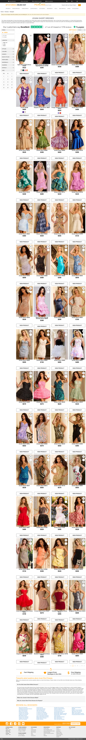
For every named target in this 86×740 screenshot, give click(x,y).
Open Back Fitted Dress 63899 (24, 65)
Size (3, 70)
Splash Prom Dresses (76, 707)
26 (3, 87)
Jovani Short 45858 (59, 317)
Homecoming (33, 729)
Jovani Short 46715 (59, 485)
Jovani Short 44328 (77, 654)
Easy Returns (24, 1)
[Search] (79, 5)
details (4, 67)
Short (4, 45)
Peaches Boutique (72, 738)
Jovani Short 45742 (77, 107)
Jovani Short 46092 (41, 444)
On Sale (5, 35)
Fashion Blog (46, 728)
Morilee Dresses (39, 719)
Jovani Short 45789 (77, 234)
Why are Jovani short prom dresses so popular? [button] (29, 700)
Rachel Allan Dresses (58, 712)
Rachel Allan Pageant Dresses (60, 713)
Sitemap (45, 735)
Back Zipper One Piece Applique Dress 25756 (41, 65)
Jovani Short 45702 (24, 150)
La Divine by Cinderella (41, 712)
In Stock (5, 37)
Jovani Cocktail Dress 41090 (59, 64)
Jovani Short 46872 (41, 485)
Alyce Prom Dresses (23, 707)
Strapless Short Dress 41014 (77, 611)
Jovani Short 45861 (77, 360)
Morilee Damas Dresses (41, 718)
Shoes (32, 734)
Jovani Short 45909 (41, 402)
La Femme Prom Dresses (41, 713)
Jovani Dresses (39, 707)
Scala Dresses (57, 715)
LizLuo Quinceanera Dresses (42, 715)
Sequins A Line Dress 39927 (42, 107)
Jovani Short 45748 (77, 192)
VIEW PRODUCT (24, 73)
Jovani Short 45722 (24, 192)
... (79, 32)
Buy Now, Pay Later (37, 1)
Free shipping (49, 1)
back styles (5, 56)
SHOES (68, 8)
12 (11, 79)
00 (7, 73)
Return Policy (58, 732)
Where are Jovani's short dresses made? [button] (27, 697)
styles (4, 48)
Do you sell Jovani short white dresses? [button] (27, 684)
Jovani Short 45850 (24, 360)
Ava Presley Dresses (23, 709)
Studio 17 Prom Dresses (77, 709)
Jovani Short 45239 (77, 569)
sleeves (4, 65)
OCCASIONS (42, 8)
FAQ (44, 734)
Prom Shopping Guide (48, 729)
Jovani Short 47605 (77, 527)
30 (11, 87)
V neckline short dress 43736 (59, 654)
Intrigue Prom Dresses (23, 718)
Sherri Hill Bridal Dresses (59, 716)
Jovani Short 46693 (77, 485)
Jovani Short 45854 (77, 317)
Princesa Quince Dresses (59, 711)
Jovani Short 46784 (77, 64)
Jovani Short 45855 (41, 360)
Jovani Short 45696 (41, 150)
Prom (32, 728)
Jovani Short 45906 (24, 402)
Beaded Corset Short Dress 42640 (42, 654)
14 (3, 81)
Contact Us (58, 729)
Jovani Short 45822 (41, 234)
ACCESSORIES (75, 8)
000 (4, 73)
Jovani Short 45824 (24, 234)
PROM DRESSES (16, 8)
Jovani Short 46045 (59, 402)
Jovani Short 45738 (77, 150)
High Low (5, 42)
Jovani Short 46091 (24, 444)
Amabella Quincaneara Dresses (25, 708)
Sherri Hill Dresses (58, 718)
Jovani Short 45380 (41, 569)
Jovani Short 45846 (24, 317)
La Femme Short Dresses (41, 714)
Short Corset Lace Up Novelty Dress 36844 (42, 318)
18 (11, 81)
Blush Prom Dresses (23, 711)
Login (70, 728)
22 (7, 84)
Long (4, 44)
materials (5, 62)
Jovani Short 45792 (59, 234)
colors (4, 51)
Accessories (33, 735)
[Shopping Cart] (72, 1)
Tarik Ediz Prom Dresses (77, 711)
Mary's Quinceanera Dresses (42, 716)
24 (11, 84)
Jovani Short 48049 (24, 569)
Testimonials (58, 735)
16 (7, 81)
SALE (55, 8)
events (4, 54)
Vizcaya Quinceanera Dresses (78, 714)
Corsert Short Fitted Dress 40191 (59, 611)
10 (7, 79)
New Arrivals (62, 8)
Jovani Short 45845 (77, 275)
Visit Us (57, 728)
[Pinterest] (19, 723)
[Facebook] (11, 723)
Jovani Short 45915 (77, 402)
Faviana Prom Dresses (23, 716)
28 (7, 87)
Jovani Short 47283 (41, 527)
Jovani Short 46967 (24, 527)
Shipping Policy (59, 733)
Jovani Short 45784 (24, 275)
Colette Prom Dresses (23, 714)
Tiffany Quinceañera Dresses (78, 713)
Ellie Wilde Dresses (23, 715)
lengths (4, 40)
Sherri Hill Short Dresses (59, 719)
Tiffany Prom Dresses (76, 712)
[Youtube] (23, 723)
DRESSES (8, 8)
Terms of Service (59, 734)
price (3, 30)
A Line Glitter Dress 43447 (41, 611)
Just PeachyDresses (40, 709)
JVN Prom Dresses (40, 711)
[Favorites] (67, 1)
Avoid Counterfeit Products (49, 733)
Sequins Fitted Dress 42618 (24, 654)
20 (3, 84)
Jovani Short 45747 (59, 192)
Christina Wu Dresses (23, 712)
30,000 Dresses (12, 1)
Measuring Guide (47, 732)
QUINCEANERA (33, 8)
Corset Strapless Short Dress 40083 (24, 611)
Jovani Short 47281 (59, 527)
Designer (12, 11)
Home (2, 11)
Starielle (73, 708)
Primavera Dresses (58, 709)
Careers (57, 736)
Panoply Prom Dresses (59, 707)
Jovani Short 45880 (59, 360)
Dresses (7, 11)
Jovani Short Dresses (40, 708)
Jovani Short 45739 (41, 192)
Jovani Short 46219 (59, 444)
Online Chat (21, 5)
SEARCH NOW (75, 723)
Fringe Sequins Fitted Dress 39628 (60, 108)
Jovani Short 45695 (59, 150)
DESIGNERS (50, 8)
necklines (5, 59)
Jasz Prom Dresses (23, 719)
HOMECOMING (25, 8)
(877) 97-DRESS (21, 735)
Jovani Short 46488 (77, 444)
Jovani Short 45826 (41, 275)
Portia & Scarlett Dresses (59, 708)
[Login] (77, 1)
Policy (2, 738)
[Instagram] (7, 723)
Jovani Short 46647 (24, 485)
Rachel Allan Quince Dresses (60, 714)
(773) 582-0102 (21, 734)
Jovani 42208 (24, 107)
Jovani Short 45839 (59, 275)
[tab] (50, 684)
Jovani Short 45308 (59, 569)
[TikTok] (15, 723)
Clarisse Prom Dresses (23, 713)
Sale (32, 733)
